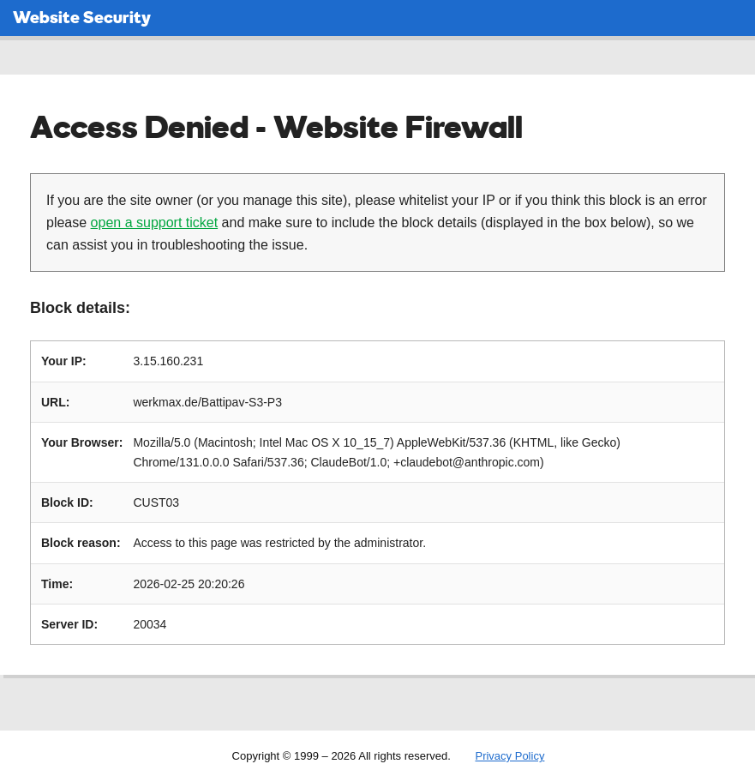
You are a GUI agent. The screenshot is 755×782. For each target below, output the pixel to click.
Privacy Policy (509, 755)
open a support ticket (155, 222)
